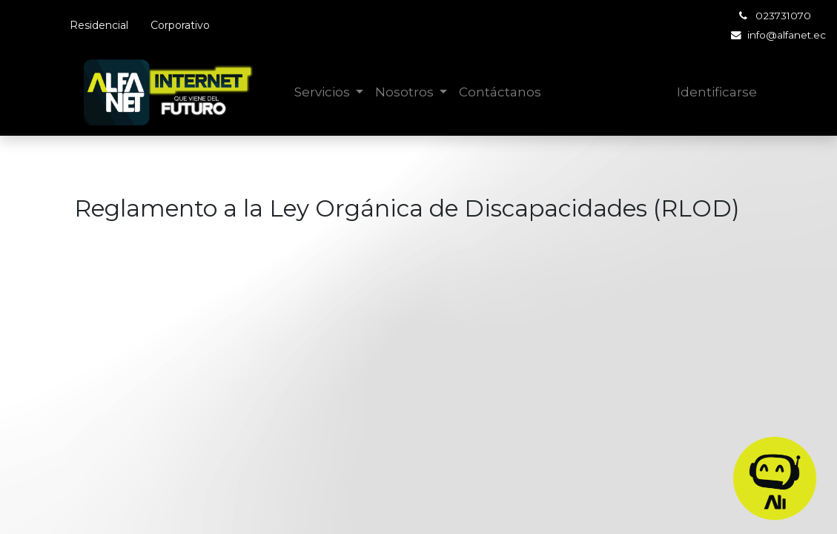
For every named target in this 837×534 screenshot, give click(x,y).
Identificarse (717, 92)
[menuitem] (500, 92)
